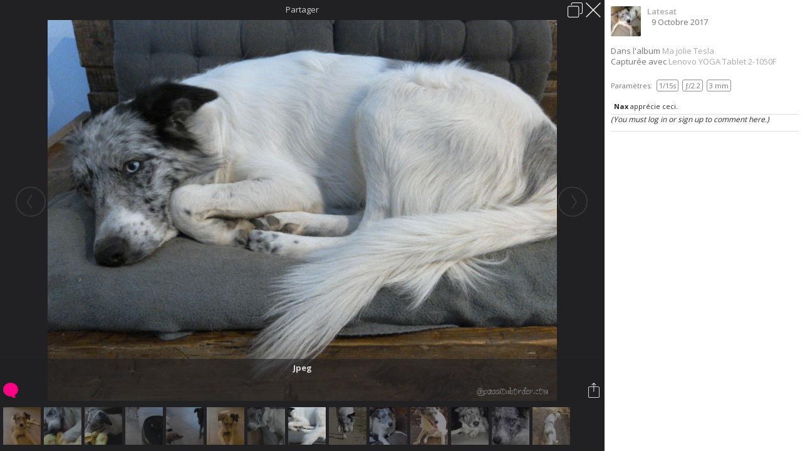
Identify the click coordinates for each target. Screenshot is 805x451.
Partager (302, 9)
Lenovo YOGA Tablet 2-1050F (722, 61)
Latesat (662, 11)
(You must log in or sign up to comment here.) (690, 119)
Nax (621, 106)
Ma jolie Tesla (688, 50)
